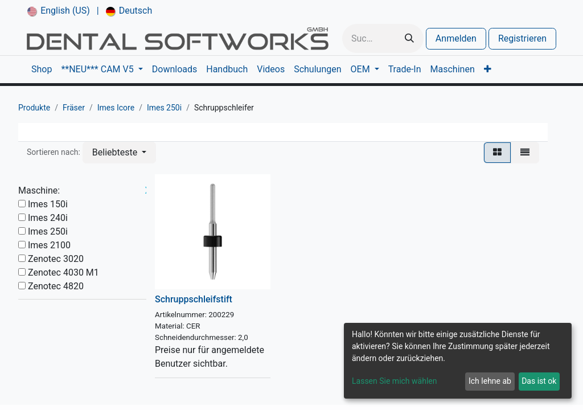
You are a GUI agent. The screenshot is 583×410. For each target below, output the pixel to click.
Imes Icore (115, 107)
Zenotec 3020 (56, 258)
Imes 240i (48, 217)
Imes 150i (48, 204)
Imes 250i (164, 107)
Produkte (34, 107)
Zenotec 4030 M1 (63, 272)
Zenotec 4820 (56, 286)
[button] (119, 152)
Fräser (74, 107)
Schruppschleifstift (193, 299)
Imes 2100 (49, 245)
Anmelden (456, 38)
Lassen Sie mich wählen (394, 381)
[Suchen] (409, 38)
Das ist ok (539, 381)
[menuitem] (58, 10)
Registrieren (522, 38)
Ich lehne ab (490, 381)
